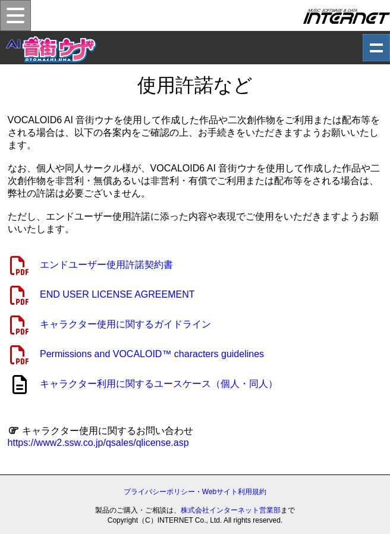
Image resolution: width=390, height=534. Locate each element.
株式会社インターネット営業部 (231, 510)
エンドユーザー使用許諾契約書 (106, 265)
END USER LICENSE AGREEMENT (117, 294)
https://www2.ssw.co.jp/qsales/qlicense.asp (98, 443)
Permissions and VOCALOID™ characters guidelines (152, 354)
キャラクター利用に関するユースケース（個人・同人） (159, 384)
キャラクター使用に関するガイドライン (125, 324)
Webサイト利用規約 (234, 492)
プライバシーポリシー (159, 492)
